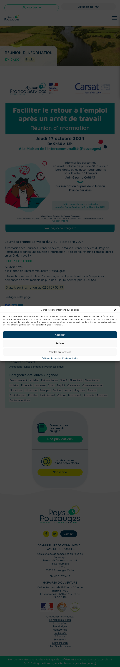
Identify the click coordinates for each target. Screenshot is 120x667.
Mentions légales (70, 358)
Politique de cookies (51, 358)
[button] (115, 309)
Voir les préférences (60, 351)
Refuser (60, 343)
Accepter (60, 334)
